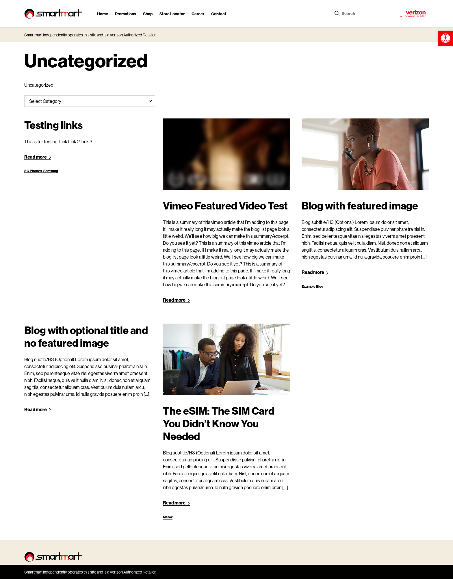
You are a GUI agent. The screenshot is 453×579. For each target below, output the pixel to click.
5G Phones (33, 171)
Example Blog (312, 286)
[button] (445, 38)
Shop (148, 13)
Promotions (125, 13)
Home (102, 13)
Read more (37, 156)
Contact (218, 13)
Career (198, 13)
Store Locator (172, 13)
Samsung (50, 171)
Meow (167, 517)
